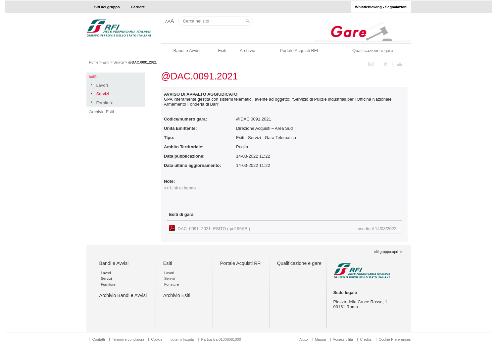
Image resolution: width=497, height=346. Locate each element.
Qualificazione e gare (372, 50)
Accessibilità (343, 339)
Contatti (98, 339)
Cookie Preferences (394, 339)
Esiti (222, 50)
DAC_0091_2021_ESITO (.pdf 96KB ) (287, 228)
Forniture (104, 102)
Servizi (119, 62)
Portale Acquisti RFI (299, 50)
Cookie (156, 339)
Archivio (247, 50)
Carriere (138, 7)
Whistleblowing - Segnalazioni (381, 7)
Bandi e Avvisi (186, 50)
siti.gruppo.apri (386, 252)
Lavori (102, 85)
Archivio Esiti (101, 111)
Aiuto (303, 339)
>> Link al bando (180, 187)
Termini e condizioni (128, 339)
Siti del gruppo (107, 7)
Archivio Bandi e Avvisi (123, 295)
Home (93, 62)
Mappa (320, 339)
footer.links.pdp (182, 339)
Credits (366, 339)
